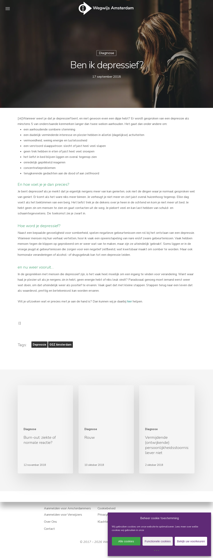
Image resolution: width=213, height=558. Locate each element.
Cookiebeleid (106, 508)
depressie (39, 344)
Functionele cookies (158, 541)
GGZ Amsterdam (60, 344)
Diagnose (106, 53)
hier (129, 301)
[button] (7, 8)
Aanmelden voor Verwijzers (63, 514)
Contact (49, 529)
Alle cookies (126, 541)
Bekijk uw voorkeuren (191, 541)
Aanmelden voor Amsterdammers (67, 508)
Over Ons (50, 522)
